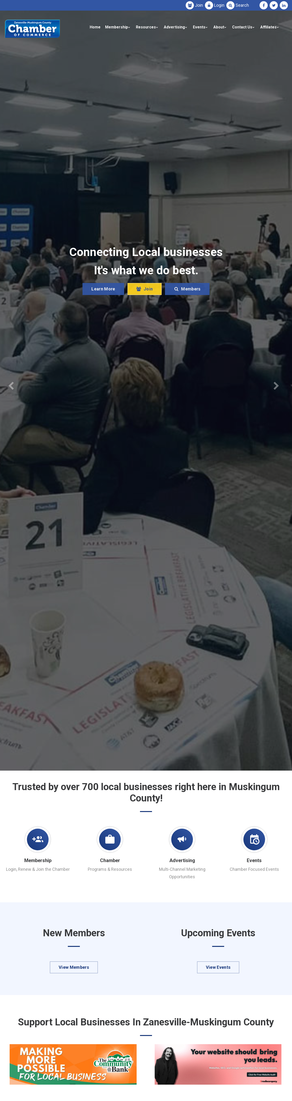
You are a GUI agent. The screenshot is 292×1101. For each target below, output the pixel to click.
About (218, 27)
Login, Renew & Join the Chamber (38, 869)
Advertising (174, 27)
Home (95, 27)
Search (242, 5)
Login (219, 5)
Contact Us (242, 27)
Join (199, 5)
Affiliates (268, 27)
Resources (146, 27)
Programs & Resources (110, 869)
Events (199, 27)
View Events (218, 967)
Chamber (110, 860)
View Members (74, 967)
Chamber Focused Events (254, 869)
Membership (116, 27)
